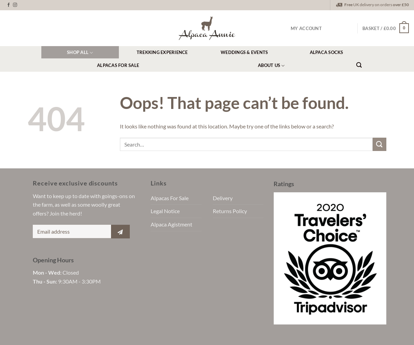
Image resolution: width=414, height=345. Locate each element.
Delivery (223, 198)
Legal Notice (165, 211)
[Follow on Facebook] (8, 5)
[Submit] (379, 144)
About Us (271, 66)
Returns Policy (230, 211)
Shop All (80, 53)
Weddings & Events (244, 52)
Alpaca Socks (326, 52)
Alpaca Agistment (171, 224)
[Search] (359, 65)
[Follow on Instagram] (15, 5)
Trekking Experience (162, 52)
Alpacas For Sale (118, 65)
